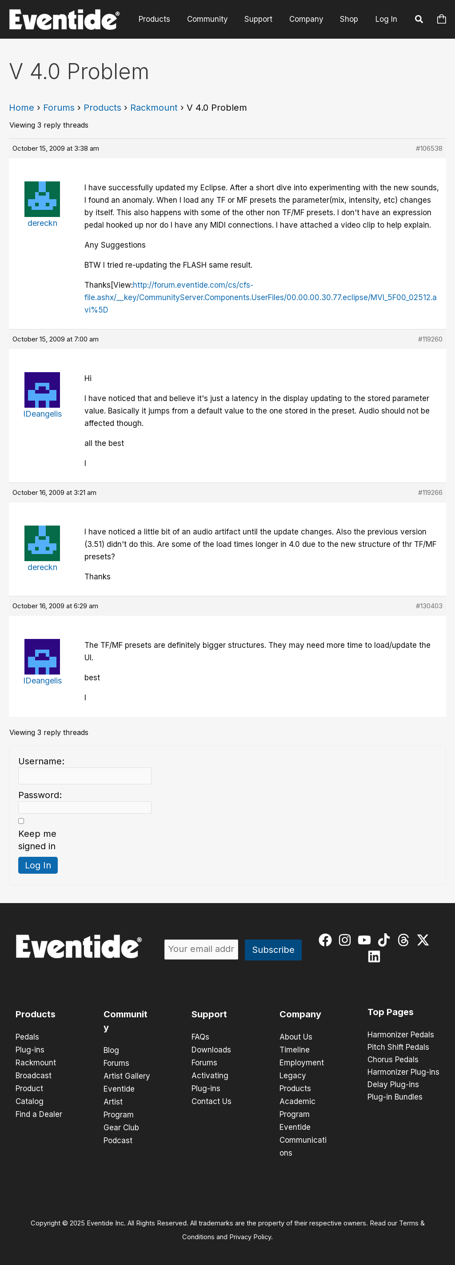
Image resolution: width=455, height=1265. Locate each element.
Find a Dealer (39, 1111)
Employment (301, 1061)
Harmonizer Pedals (400, 1035)
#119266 (430, 492)
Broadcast (34, 1074)
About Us (295, 1036)
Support (262, 19)
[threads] (405, 940)
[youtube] (366, 940)
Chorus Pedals (393, 1060)
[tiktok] (386, 940)
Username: (41, 761)
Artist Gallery (127, 1075)
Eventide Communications (303, 1136)
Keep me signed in (37, 839)
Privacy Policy (250, 1232)
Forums (59, 107)
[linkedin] (376, 956)
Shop (350, 19)
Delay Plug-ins (393, 1084)
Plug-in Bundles (395, 1097)
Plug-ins (30, 1049)
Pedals (27, 1036)
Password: (40, 795)
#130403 (429, 606)
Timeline (294, 1049)
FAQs (200, 1036)
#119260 (430, 339)
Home (21, 107)
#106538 (429, 148)
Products (161, 19)
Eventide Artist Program (119, 1100)
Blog (111, 1050)
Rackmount (154, 107)
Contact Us (211, 1099)
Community (212, 19)
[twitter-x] (425, 940)
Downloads (211, 1049)
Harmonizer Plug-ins (403, 1072)
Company (308, 19)
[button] (419, 20)
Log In (386, 19)
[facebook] (327, 940)
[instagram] (346, 940)
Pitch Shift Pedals (398, 1047)
